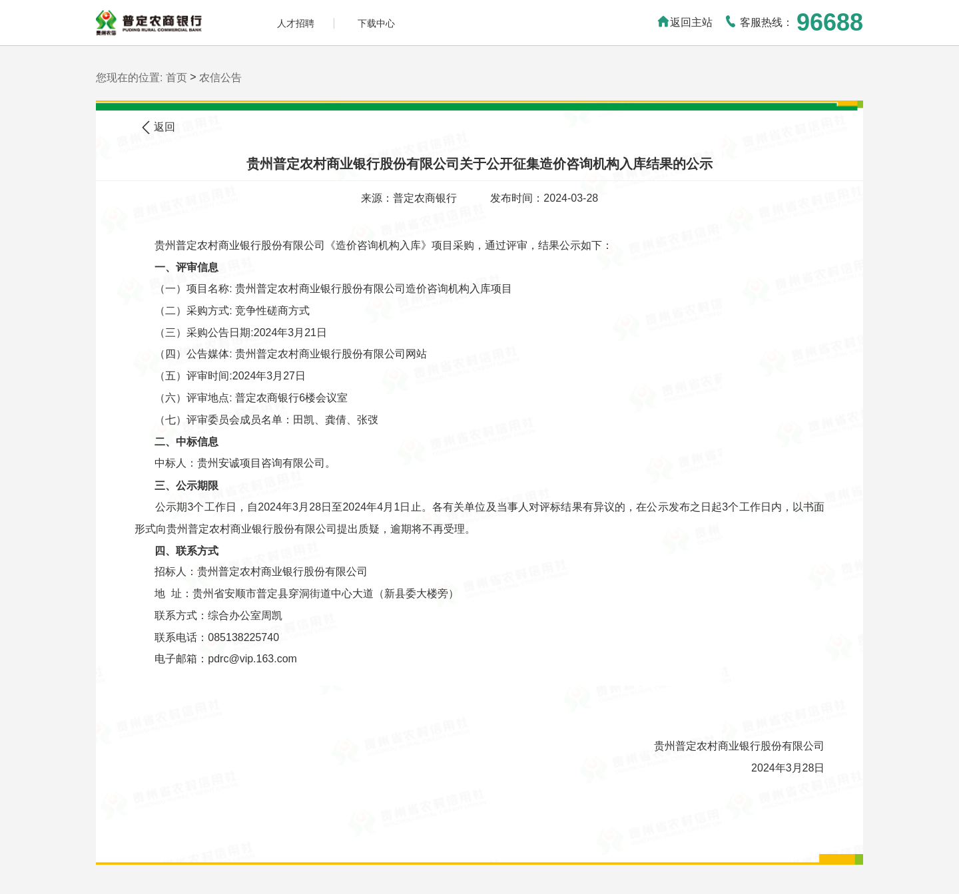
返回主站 (685, 22)
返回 (157, 127)
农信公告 (220, 77)
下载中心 (376, 23)
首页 (176, 77)
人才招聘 (295, 23)
